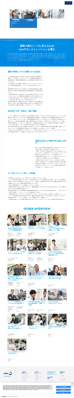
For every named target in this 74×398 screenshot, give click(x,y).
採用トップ (35, 2)
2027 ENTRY (68, 3)
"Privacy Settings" (6, 393)
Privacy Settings (63, 390)
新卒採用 (62, 379)
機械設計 (37, 382)
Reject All (63, 393)
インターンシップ (64, 381)
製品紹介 (24, 384)
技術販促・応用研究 (39, 381)
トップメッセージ (26, 379)
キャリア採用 (63, 382)
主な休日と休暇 (50, 384)
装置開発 (37, 379)
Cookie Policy (36, 393)
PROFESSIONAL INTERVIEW (52, 3)
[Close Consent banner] (72, 388)
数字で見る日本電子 (26, 381)
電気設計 (37, 384)
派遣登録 (62, 384)
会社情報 (24, 382)
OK (63, 396)
